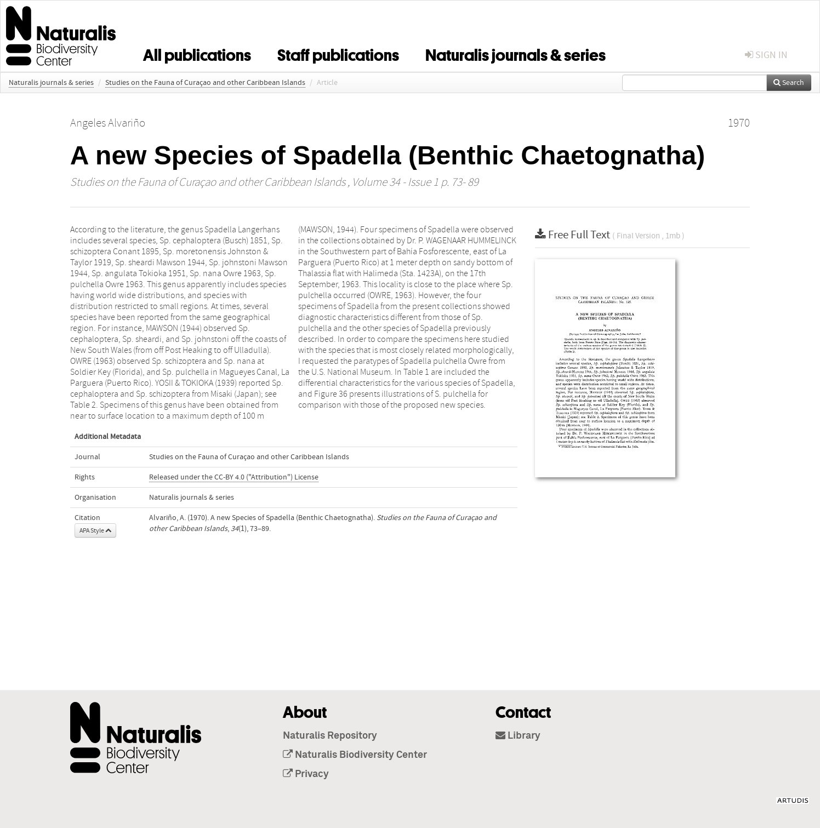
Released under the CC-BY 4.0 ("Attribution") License (233, 477)
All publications (197, 53)
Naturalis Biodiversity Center (355, 755)
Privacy (306, 774)
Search (788, 82)
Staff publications (338, 53)
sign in (766, 55)
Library (518, 736)
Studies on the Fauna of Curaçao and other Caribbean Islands (205, 82)
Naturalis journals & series (515, 53)
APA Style (95, 530)
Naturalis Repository (330, 736)
